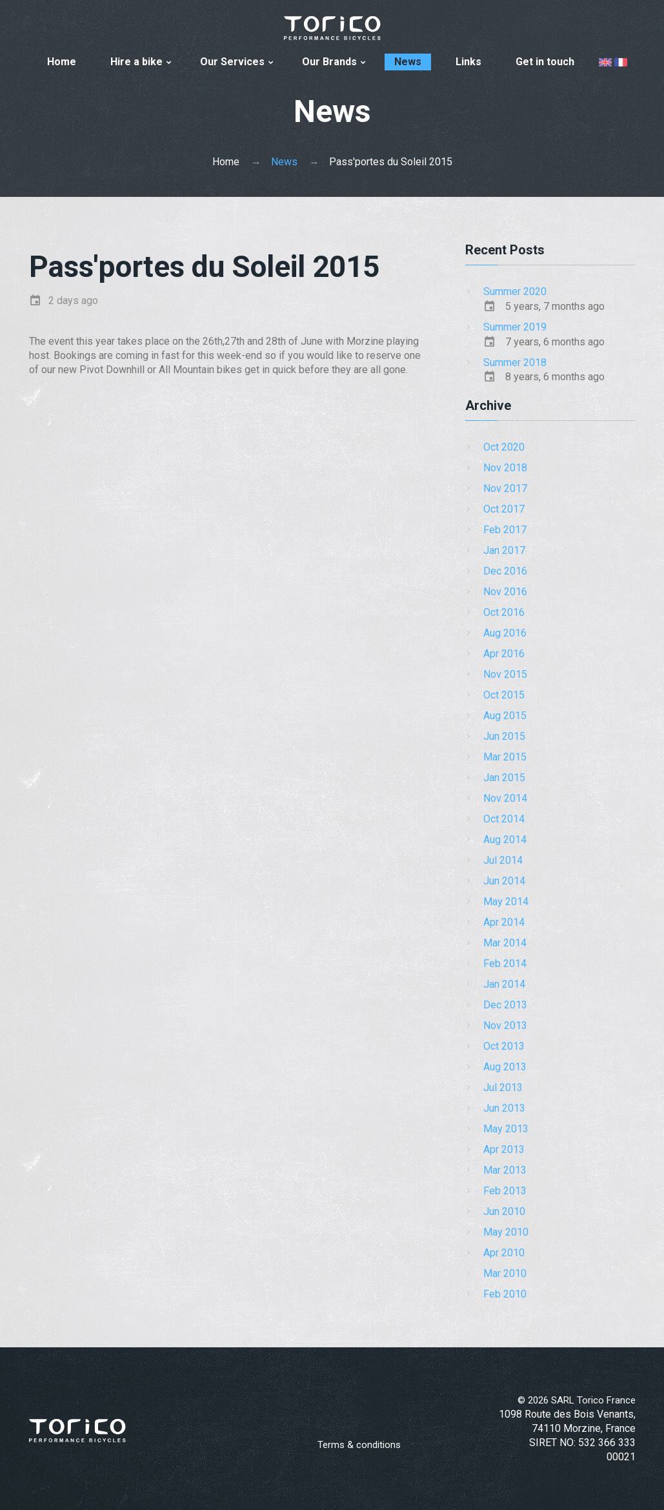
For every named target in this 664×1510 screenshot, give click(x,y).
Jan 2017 (504, 550)
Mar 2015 (505, 757)
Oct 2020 (504, 447)
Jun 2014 (504, 881)
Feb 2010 (505, 1294)
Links (468, 62)
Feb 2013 (505, 1191)
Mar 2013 (505, 1170)
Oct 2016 (504, 612)
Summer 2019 (515, 327)
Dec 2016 (505, 571)
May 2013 (505, 1129)
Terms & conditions (359, 1445)
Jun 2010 (504, 1211)
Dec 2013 (505, 1005)
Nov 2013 (505, 1025)
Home (61, 62)
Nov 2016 (505, 592)
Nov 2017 (505, 488)
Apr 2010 (504, 1253)
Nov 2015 (505, 674)
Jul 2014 (503, 860)
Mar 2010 (505, 1273)
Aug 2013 (505, 1067)
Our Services (232, 62)
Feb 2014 (505, 963)
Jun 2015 (504, 736)
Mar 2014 (505, 943)
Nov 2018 (505, 468)
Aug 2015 (505, 715)
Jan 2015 (504, 777)
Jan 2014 (504, 984)
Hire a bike (136, 62)
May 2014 (505, 901)
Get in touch (545, 62)
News (407, 62)
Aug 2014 (505, 839)
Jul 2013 (503, 1087)
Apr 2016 (504, 654)
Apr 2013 (504, 1149)
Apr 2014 (504, 922)
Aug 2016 (505, 633)
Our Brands (329, 62)
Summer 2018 (515, 362)
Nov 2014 (505, 798)
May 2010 (505, 1232)
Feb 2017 (505, 530)
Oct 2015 (504, 695)
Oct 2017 (504, 509)
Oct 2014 (504, 819)
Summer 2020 (515, 291)
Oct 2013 (504, 1046)
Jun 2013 (504, 1108)
